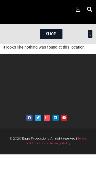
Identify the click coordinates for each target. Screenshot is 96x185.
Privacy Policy (60, 143)
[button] (90, 34)
